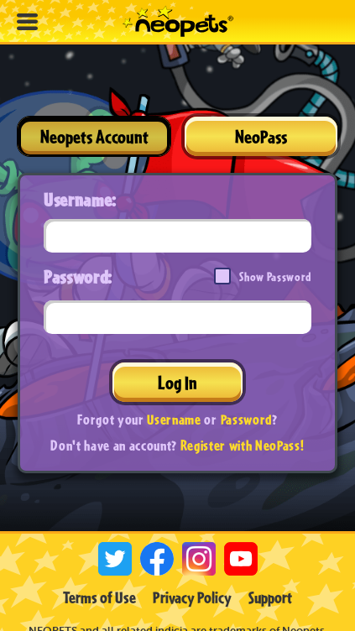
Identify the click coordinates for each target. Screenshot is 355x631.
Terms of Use (99, 597)
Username (174, 419)
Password (246, 419)
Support (270, 597)
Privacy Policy (192, 597)
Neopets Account (94, 136)
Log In (177, 382)
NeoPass (261, 136)
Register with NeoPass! (242, 445)
